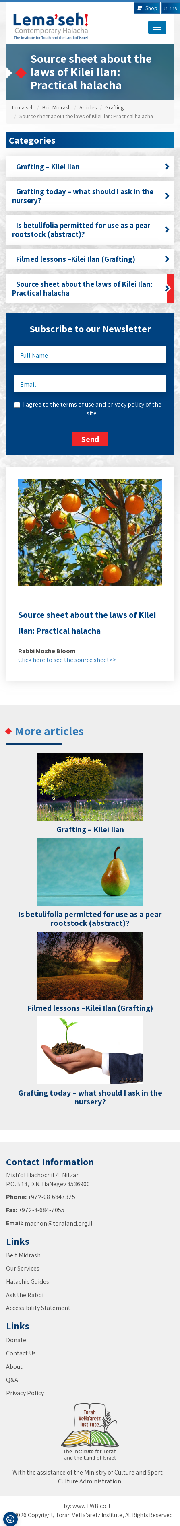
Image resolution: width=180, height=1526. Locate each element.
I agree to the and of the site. (92, 408)
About (14, 1366)
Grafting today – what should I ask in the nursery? (91, 196)
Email (28, 384)
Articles (88, 107)
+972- (35, 1197)
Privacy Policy (25, 1393)
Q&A (12, 1380)
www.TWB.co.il (91, 1506)
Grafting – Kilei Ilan (91, 166)
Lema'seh (23, 107)
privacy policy (126, 404)
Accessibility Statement (38, 1308)
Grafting (114, 107)
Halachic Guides (27, 1281)
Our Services (22, 1268)
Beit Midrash (56, 107)
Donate (16, 1340)
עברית (171, 8)
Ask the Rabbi (24, 1295)
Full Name (34, 355)
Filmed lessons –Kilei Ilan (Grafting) (91, 259)
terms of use (77, 404)
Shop (146, 8)
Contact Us (21, 1353)
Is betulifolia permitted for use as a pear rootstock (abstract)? (91, 229)
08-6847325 (59, 1197)
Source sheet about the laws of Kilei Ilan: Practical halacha (91, 288)
